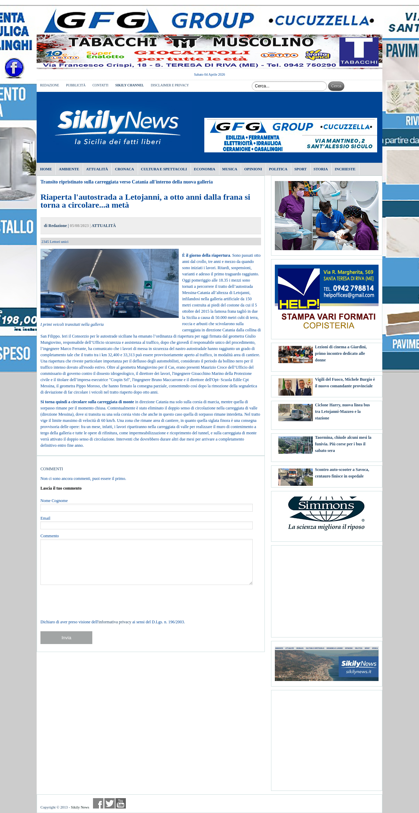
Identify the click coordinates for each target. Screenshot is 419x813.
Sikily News (80, 807)
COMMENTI (51, 468)
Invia (66, 637)
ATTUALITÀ (104, 225)
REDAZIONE (49, 85)
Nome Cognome (54, 500)
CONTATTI (100, 85)
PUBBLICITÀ (76, 85)
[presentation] (93, 601)
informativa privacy (115, 622)
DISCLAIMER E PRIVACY (170, 85)
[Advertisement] (327, 589)
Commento (49, 535)
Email (45, 518)
